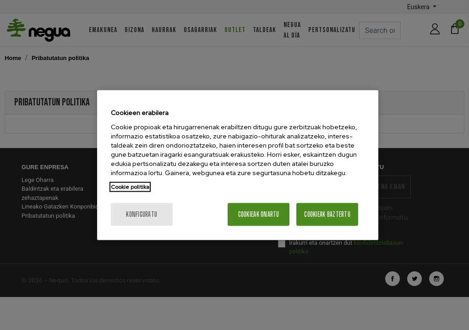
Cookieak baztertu (327, 214)
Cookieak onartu (258, 214)
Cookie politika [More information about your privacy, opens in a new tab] (130, 186)
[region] (237, 165)
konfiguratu (141, 214)
